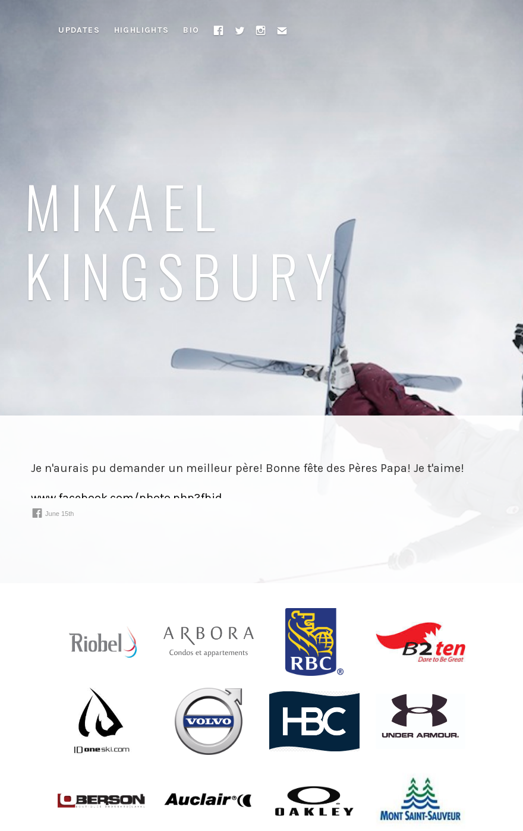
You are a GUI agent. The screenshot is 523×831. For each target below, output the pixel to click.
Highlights (141, 30)
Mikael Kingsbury (182, 239)
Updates (79, 30)
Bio (191, 30)
